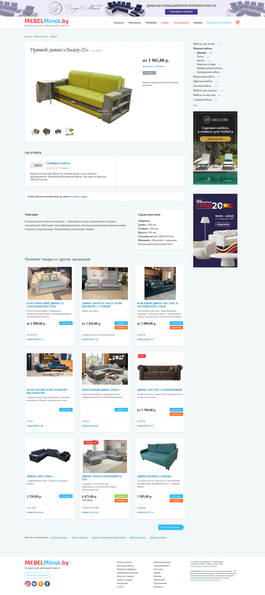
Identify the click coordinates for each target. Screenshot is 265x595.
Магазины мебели (125, 565)
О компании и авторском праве (203, 566)
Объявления (159, 579)
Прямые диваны (158, 537)
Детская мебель (202, 85)
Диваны (53, 36)
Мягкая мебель (41, 36)
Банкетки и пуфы (206, 64)
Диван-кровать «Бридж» (154, 476)
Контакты (158, 586)
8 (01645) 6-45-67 (90, 426)
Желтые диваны (80, 537)
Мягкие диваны (138, 537)
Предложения (160, 583)
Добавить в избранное (154, 66)
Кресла (201, 60)
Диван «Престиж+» (40, 476)
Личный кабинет (161, 565)
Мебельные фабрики (126, 569)
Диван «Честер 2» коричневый (159, 390)
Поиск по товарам (125, 576)
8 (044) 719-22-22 (90, 512)
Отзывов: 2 (65, 168)
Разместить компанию (37, 575)
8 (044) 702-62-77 (145, 339)
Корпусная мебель (204, 76)
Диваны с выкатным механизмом (109, 537)
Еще (197, 105)
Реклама (157, 576)
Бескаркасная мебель (208, 72)
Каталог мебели (124, 562)
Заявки (197, 22)
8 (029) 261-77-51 (145, 512)
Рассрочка (158, 569)
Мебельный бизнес (219, 22)
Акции (165, 22)
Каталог (119, 22)
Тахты (200, 56)
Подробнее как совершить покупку (205, 580)
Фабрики (151, 22)
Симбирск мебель (58, 163)
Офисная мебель (203, 81)
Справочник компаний (127, 572)
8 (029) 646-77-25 (90, 339)
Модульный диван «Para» (101, 390)
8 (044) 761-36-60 (35, 512)
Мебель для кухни (204, 43)
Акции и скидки (124, 579)
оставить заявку (79, 196)
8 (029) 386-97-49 (35, 426)
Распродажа (181, 22)
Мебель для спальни (205, 90)
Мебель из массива (204, 94)
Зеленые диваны (59, 537)
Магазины (134, 22)
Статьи (120, 586)
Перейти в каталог (170, 527)
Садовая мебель (202, 99)
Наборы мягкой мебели (209, 68)
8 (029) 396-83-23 (35, 339)
